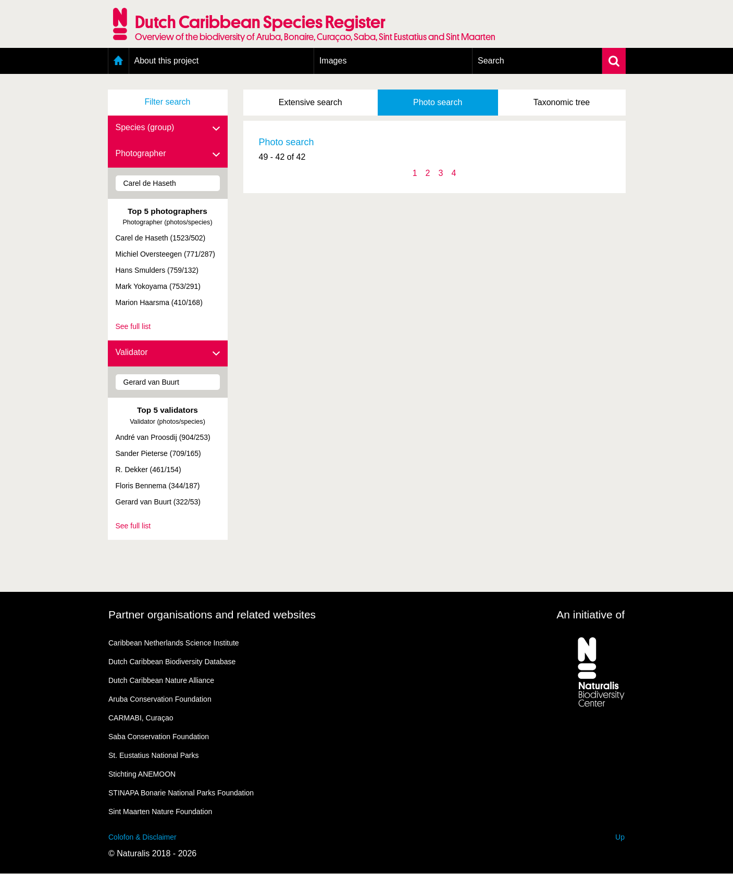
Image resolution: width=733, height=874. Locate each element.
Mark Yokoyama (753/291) (158, 286)
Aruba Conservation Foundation (160, 699)
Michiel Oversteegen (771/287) (165, 254)
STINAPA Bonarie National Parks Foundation (181, 793)
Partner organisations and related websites (212, 614)
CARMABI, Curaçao (140, 718)
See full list (133, 326)
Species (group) (168, 128)
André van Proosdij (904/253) (163, 437)
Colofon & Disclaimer (142, 837)
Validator (168, 353)
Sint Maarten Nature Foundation (160, 811)
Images (332, 60)
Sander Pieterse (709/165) (158, 453)
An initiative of (590, 614)
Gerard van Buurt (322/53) (158, 501)
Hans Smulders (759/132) (157, 270)
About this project (166, 60)
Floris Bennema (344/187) (158, 485)
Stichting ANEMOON (142, 774)
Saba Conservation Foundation (158, 736)
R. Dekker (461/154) (148, 469)
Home (118, 61)
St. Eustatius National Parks (153, 755)
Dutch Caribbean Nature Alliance (161, 680)
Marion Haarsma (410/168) (159, 302)
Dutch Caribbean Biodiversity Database (171, 661)
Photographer (168, 154)
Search (491, 60)
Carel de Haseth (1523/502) (161, 238)
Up (620, 837)
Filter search (167, 101)
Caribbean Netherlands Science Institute (173, 643)
